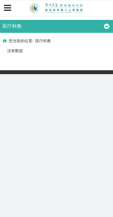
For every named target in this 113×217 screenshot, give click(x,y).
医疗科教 (43, 40)
